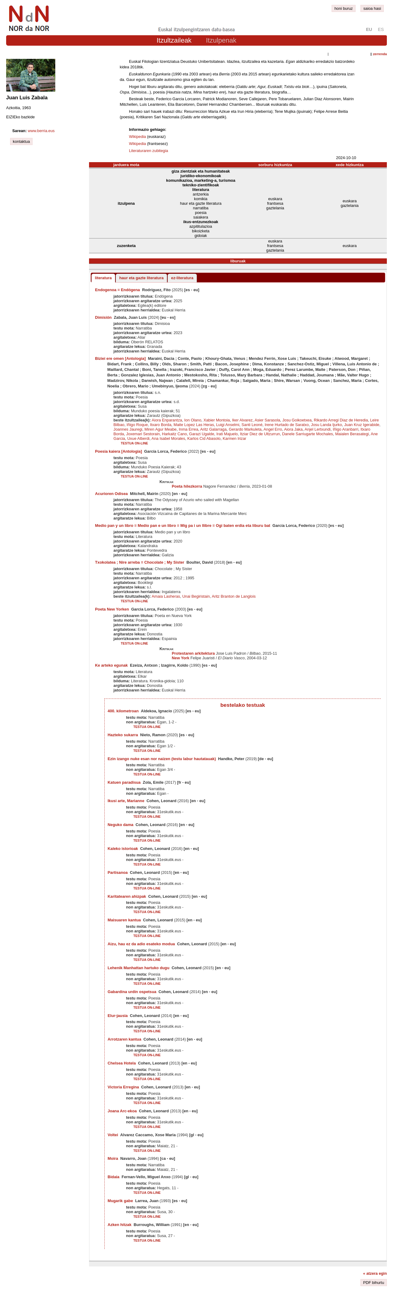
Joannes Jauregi (128, 429)
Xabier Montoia (217, 420)
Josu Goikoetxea (296, 420)
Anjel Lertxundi (318, 429)
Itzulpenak (221, 40)
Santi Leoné (251, 424)
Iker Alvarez (242, 420)
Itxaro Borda (160, 424)
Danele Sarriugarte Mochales (307, 434)
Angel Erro (272, 429)
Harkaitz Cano (174, 434)
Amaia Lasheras (166, 596)
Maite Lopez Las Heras (193, 424)
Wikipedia (137, 136)
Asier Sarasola (267, 420)
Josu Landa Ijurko (326, 424)
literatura (103, 278)
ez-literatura (182, 278)
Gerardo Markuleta (245, 429)
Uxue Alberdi (138, 438)
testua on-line (134, 443)
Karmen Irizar (234, 438)
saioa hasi (372, 8)
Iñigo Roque (137, 424)
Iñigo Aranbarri (345, 429)
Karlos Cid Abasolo (203, 438)
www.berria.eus (41, 130)
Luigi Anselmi (227, 424)
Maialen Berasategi (352, 434)
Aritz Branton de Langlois (234, 596)
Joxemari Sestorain (143, 434)
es (381, 29)
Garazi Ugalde (201, 434)
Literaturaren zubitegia (148, 150)
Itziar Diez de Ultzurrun (260, 434)
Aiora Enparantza (167, 420)
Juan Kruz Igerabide (361, 424)
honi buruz (343, 8)
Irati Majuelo (227, 434)
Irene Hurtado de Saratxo (287, 424)
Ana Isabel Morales (168, 438)
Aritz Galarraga (213, 429)
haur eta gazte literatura (141, 278)
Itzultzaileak (174, 40)
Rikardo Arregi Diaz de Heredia (341, 420)
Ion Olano (192, 420)
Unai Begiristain (196, 596)
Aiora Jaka (293, 429)
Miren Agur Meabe (161, 429)
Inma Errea (188, 429)
